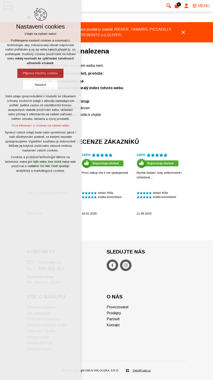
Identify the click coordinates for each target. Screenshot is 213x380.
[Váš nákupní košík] (177, 5)
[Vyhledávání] (168, 5)
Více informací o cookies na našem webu (40, 125)
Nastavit (40, 84)
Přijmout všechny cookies (40, 73)
